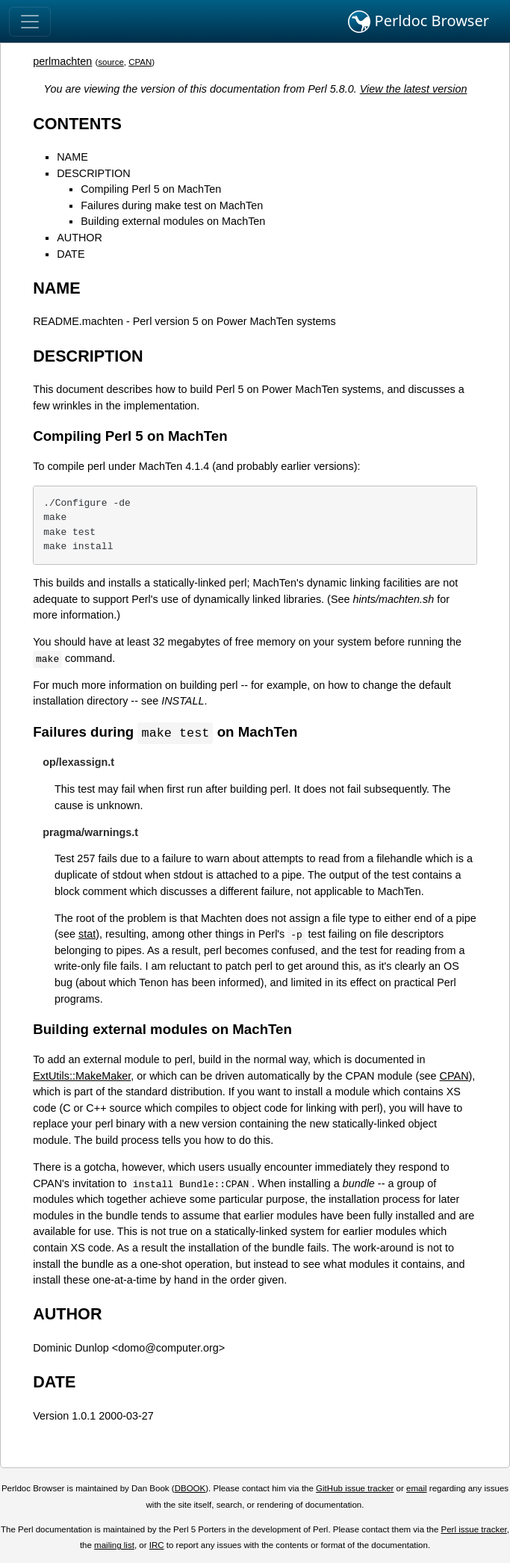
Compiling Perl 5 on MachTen (151, 189)
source (111, 62)
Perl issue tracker (474, 1530)
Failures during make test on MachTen (172, 205)
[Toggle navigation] (30, 22)
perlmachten (62, 61)
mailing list (114, 1545)
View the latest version (413, 89)
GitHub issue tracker (355, 1489)
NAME (72, 157)
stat (87, 935)
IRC (156, 1545)
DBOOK (190, 1489)
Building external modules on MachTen (173, 221)
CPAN (140, 62)
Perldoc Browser (418, 21)
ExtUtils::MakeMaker (82, 1077)
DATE (70, 254)
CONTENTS (77, 123)
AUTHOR (79, 238)
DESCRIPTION (93, 173)
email (416, 1489)
